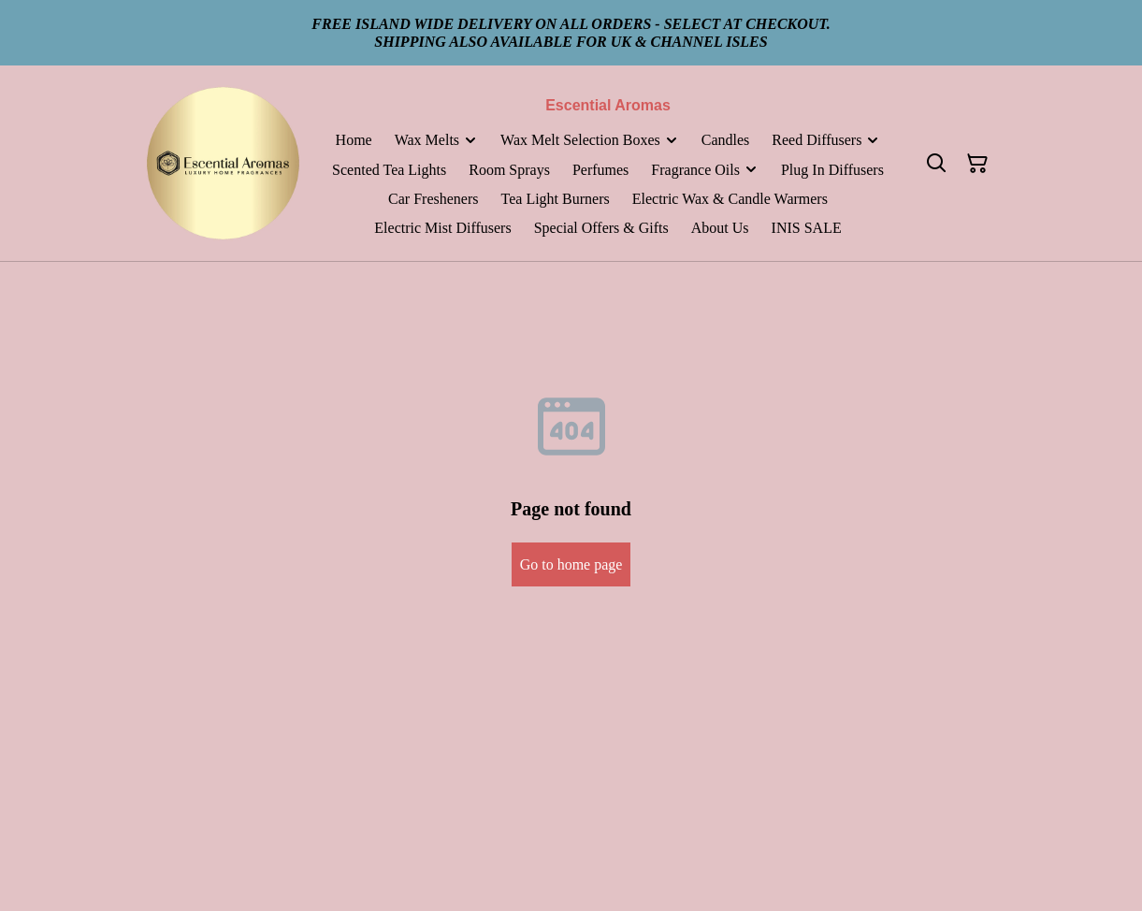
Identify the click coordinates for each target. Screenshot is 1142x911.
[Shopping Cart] (977, 163)
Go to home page (571, 564)
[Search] (936, 163)
